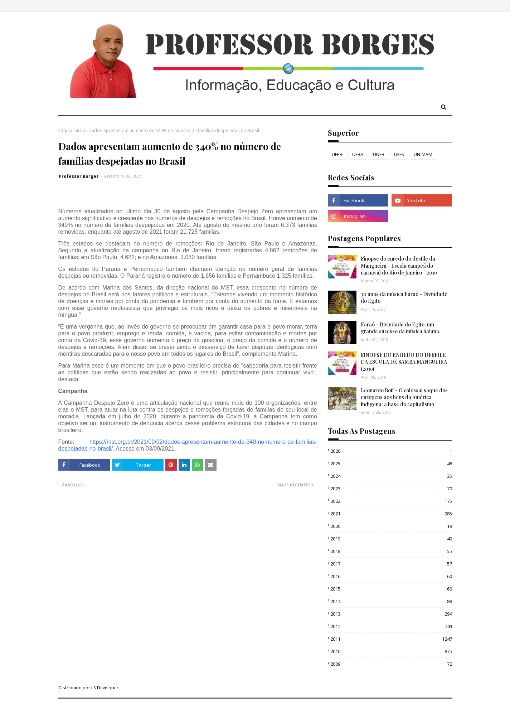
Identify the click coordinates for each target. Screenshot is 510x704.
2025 (391, 463)
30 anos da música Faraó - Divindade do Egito (404, 298)
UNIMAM (423, 154)
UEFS (399, 154)
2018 (391, 551)
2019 (391, 538)
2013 (391, 614)
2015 (391, 589)
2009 (391, 664)
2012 (391, 626)
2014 (391, 601)
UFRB (337, 154)
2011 (391, 639)
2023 (391, 488)
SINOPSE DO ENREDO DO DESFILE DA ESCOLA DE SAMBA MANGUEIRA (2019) (404, 361)
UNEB (378, 154)
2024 (391, 476)
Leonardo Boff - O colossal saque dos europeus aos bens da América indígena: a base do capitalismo (404, 397)
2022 (391, 501)
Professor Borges (79, 176)
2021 (391, 513)
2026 (391, 451)
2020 (391, 526)
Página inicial (71, 130)
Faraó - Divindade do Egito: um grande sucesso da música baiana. (400, 328)
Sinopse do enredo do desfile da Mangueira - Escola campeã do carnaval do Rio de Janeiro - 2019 (399, 265)
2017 (391, 563)
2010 (391, 651)
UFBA (357, 154)
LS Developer (104, 688)
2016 (391, 576)
